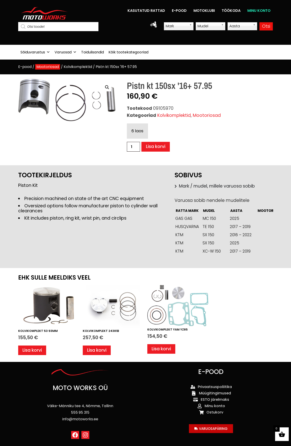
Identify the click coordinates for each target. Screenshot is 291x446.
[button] (107, 87)
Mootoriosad (47, 66)
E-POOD (179, 10)
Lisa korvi (155, 147)
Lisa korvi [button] (32, 350)
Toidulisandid (92, 52)
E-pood (25, 66)
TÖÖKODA (231, 10)
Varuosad (66, 52)
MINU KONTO (259, 10)
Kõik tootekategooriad (128, 52)
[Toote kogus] (133, 147)
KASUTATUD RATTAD (146, 10)
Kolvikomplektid (78, 66)
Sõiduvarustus (35, 52)
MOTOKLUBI (204, 10)
